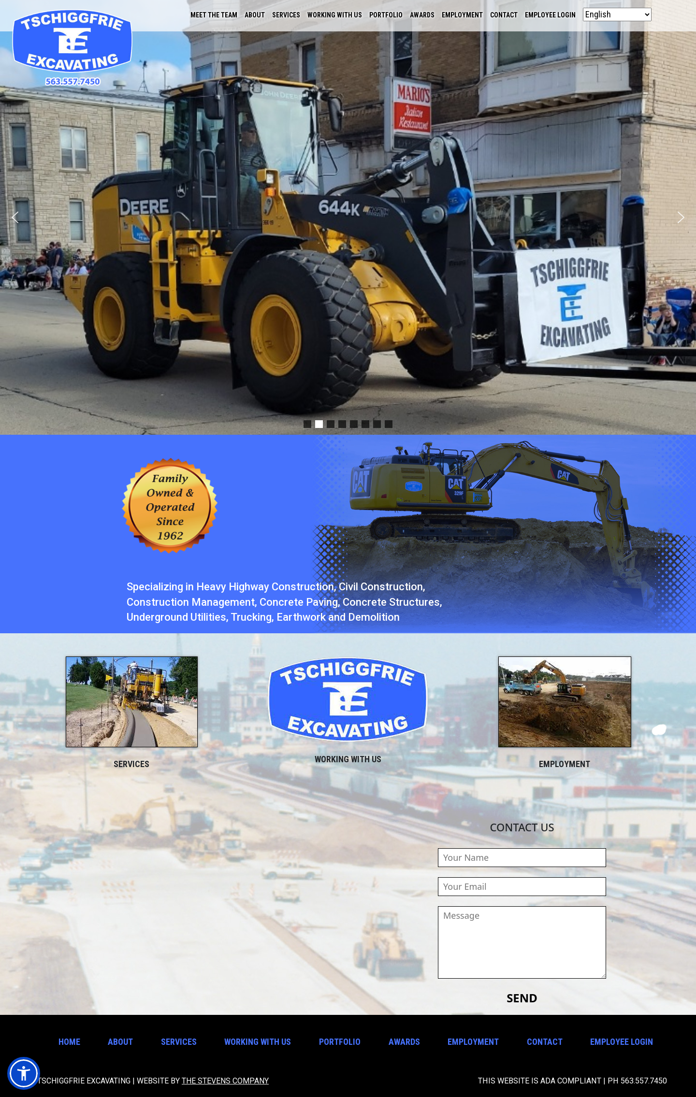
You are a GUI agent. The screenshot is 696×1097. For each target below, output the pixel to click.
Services (286, 15)
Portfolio (386, 15)
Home (69, 1042)
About (255, 15)
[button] (15, 217)
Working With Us (334, 15)
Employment (462, 15)
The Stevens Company (225, 1080)
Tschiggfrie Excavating (72, 48)
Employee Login (550, 15)
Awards (422, 15)
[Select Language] (617, 14)
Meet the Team (213, 15)
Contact (504, 15)
